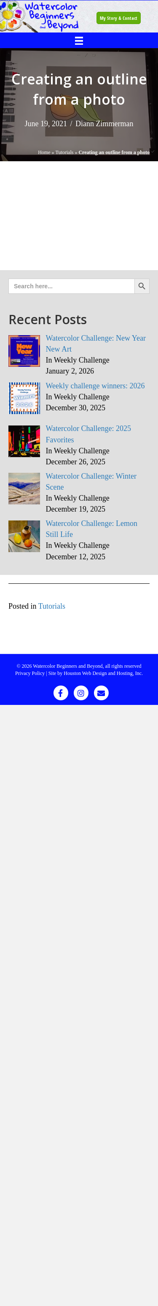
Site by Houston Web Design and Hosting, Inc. (95, 673)
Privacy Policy (30, 673)
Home (44, 152)
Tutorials (65, 152)
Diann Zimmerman (104, 123)
